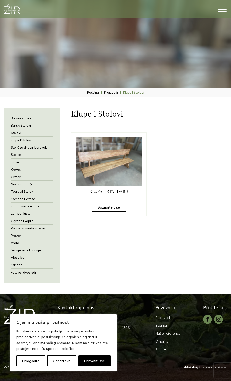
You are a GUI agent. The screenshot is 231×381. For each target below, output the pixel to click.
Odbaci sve (61, 361)
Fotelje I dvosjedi (23, 272)
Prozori (16, 236)
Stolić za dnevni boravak (29, 147)
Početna (93, 92)
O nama (161, 341)
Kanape (16, 265)
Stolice (16, 155)
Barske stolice (21, 118)
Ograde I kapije (22, 221)
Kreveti (16, 169)
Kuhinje (16, 162)
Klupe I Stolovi (21, 140)
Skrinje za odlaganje (26, 250)
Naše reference (168, 333)
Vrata (15, 243)
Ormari (16, 177)
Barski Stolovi (21, 125)
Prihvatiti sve (94, 361)
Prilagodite (30, 361)
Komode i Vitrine (23, 199)
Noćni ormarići (21, 184)
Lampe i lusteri (21, 213)
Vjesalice (17, 257)
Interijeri (161, 325)
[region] (63, 342)
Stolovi (16, 133)
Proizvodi (111, 92)
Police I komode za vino (28, 228)
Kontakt (161, 349)
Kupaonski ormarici (25, 206)
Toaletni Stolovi (22, 191)
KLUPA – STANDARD (108, 191)
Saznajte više (109, 207)
